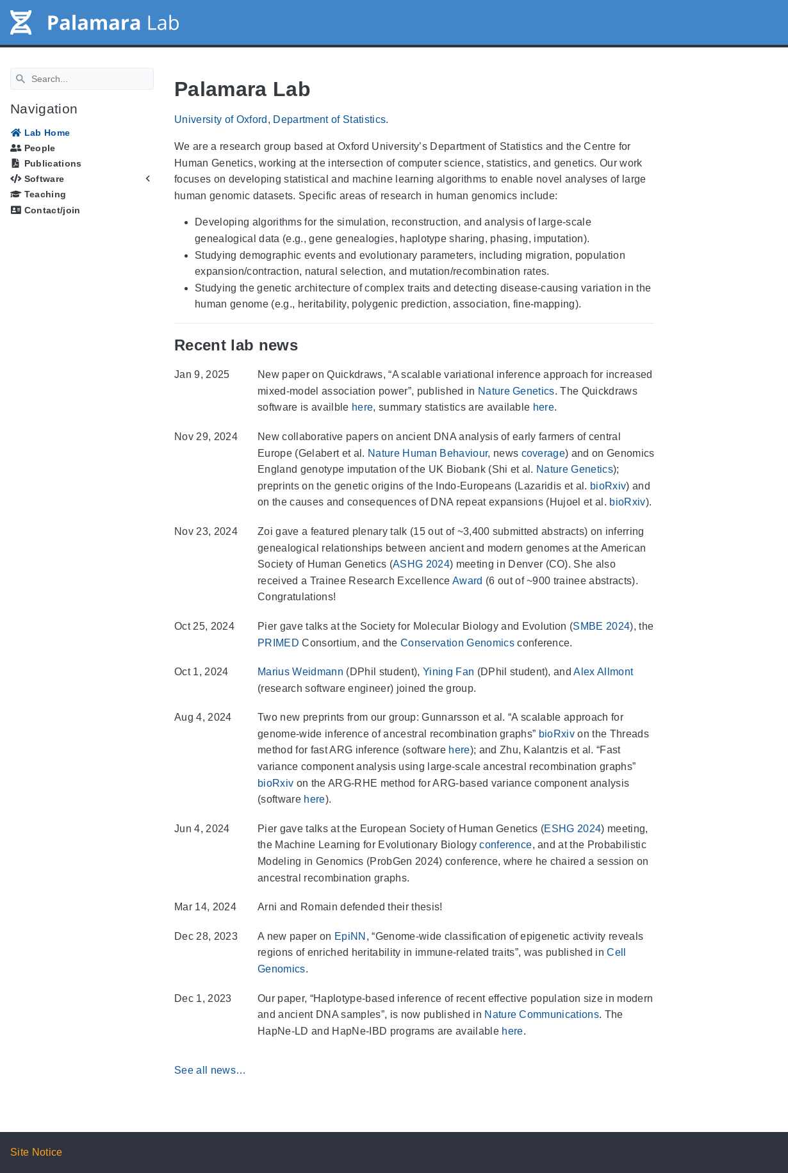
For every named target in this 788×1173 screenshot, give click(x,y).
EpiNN (350, 936)
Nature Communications (541, 1014)
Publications (46, 163)
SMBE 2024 (601, 626)
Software (37, 179)
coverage (543, 453)
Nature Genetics (516, 391)
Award (467, 580)
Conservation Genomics (457, 642)
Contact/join (45, 210)
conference (505, 844)
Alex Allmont (603, 671)
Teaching (38, 194)
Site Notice (36, 1152)
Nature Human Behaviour (428, 453)
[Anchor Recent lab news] (307, 345)
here (362, 407)
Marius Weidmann (300, 671)
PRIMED (278, 642)
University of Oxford (221, 119)
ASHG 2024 (421, 564)
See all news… (210, 1070)
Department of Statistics (329, 119)
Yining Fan (448, 671)
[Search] (82, 79)
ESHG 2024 (572, 828)
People (33, 148)
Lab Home (40, 132)
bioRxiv (608, 485)
